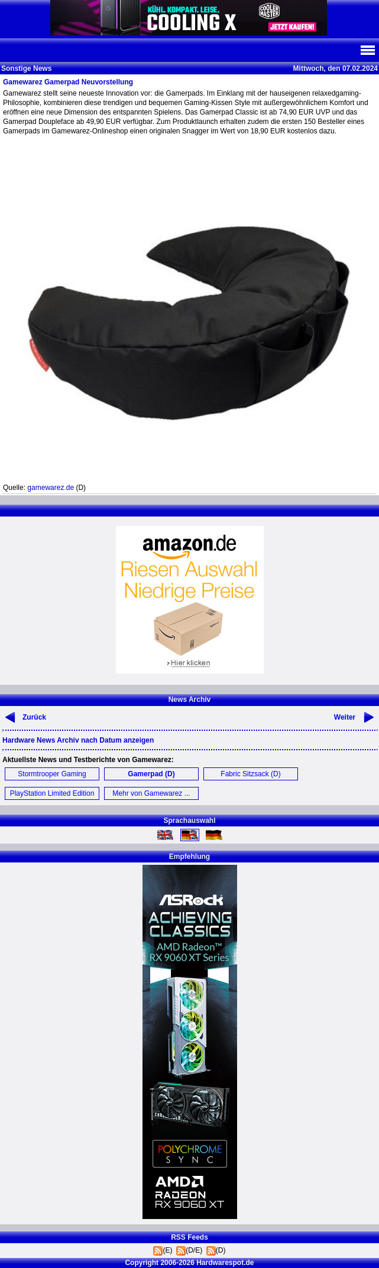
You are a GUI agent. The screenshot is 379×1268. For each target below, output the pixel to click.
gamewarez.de (50, 487)
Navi (367, 50)
